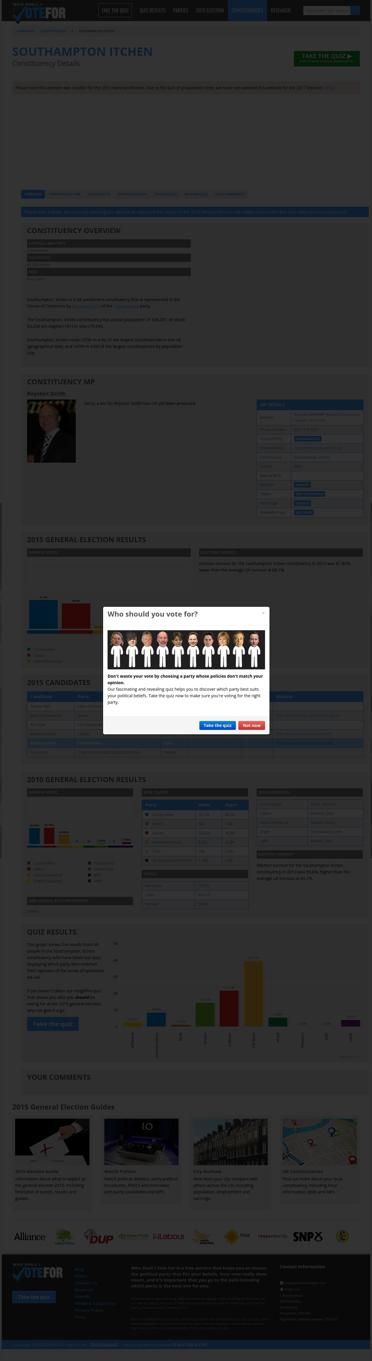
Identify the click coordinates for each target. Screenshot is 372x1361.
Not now (252, 725)
